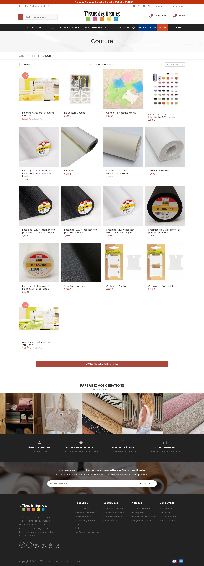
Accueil (22, 55)
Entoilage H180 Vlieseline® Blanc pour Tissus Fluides (36, 287)
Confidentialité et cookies (87, 532)
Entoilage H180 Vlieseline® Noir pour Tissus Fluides (164, 231)
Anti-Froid (126, 27)
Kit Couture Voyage (74, 112)
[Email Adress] (90, 483)
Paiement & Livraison (84, 512)
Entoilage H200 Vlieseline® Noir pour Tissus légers (80, 231)
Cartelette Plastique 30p (119, 286)
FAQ (77, 528)
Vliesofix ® (69, 170)
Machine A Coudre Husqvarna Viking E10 (38, 114)
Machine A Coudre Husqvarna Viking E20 (38, 344)
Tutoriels (176, 27)
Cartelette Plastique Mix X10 (121, 112)
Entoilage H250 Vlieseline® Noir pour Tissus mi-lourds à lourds (38, 231)
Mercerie (34, 55)
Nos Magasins (160, 6)
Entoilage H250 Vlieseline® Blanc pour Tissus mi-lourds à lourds (38, 173)
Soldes (162, 27)
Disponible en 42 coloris (158, 114)
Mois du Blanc (147, 27)
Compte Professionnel (113, 512)
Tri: (161, 64)
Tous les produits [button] (31, 27)
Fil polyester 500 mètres (161, 117)
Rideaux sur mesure (70, 27)
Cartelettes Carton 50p (161, 286)
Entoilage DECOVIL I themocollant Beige (117, 172)
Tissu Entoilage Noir (74, 286)
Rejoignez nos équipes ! (142, 520)
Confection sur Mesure (113, 508)
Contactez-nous (83, 508)
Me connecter (166, 508)
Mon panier (165, 512)
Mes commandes (168, 520)
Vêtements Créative (98, 27)
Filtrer (25, 64)
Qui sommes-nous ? (140, 508)
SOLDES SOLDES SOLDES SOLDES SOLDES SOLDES (104, 1)
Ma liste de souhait (168, 516)
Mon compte (177, 6)
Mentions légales (83, 516)
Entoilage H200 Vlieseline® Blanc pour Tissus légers (120, 231)
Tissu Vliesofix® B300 (159, 170)
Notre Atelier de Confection (144, 516)
